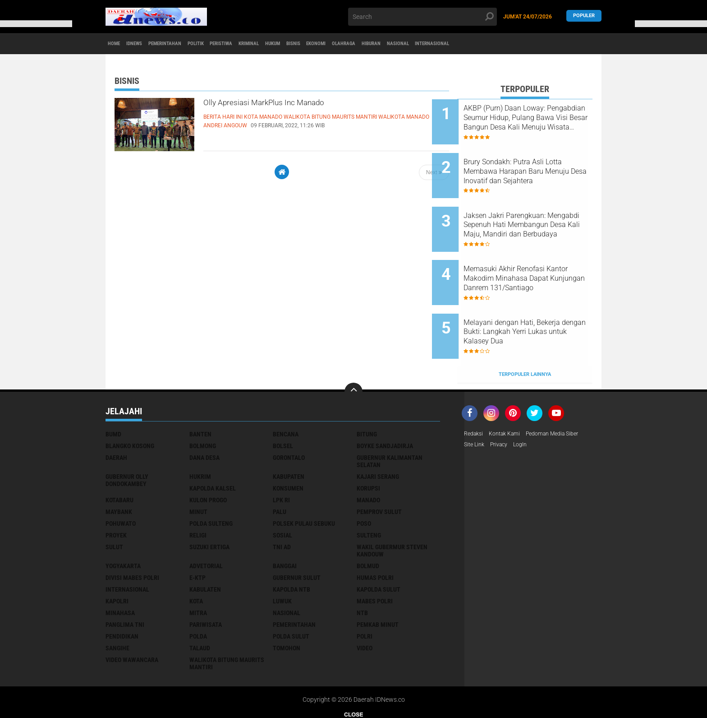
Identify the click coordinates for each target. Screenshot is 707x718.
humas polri (375, 538)
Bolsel (283, 406)
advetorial (206, 526)
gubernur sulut (297, 538)
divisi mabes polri (132, 538)
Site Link (475, 406)
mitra (198, 573)
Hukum (339, 44)
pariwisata (205, 584)
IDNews (146, 44)
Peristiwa (267, 44)
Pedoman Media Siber (564, 394)
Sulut (114, 507)
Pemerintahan (189, 44)
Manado (368, 460)
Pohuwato (121, 483)
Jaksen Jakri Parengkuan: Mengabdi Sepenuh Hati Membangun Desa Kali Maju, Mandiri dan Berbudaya (534, 209)
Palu (279, 472)
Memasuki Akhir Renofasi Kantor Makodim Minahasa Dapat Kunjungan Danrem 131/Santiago (532, 255)
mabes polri (375, 561)
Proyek (116, 495)
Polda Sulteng (211, 483)
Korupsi (368, 448)
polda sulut (291, 596)
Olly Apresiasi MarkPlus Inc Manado (294, 105)
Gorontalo (289, 418)
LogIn (527, 406)
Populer (584, 16)
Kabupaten (288, 436)
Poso (364, 483)
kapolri (117, 561)
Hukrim (200, 436)
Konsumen (288, 448)
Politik (231, 44)
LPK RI (281, 460)
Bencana (285, 394)
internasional (127, 549)
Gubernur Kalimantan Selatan (389, 421)
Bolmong (202, 406)
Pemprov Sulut (379, 472)
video (364, 608)
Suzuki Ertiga (209, 507)
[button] (36, 23)
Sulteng (369, 495)
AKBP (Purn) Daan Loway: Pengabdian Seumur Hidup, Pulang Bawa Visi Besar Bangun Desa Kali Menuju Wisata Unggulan (532, 118)
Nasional (511, 44)
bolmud (368, 526)
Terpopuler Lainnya (525, 335)
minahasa (120, 573)
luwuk (282, 561)
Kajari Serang (378, 436)
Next (434, 172)
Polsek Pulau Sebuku (304, 483)
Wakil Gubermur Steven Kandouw (392, 511)
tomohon (286, 608)
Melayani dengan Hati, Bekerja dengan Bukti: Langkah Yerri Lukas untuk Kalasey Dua (537, 300)
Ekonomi (401, 44)
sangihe (117, 608)
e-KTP (197, 538)
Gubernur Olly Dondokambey (127, 440)
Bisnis (369, 44)
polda (198, 596)
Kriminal (306, 44)
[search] (422, 17)
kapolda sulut (378, 549)
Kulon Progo (208, 460)
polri (364, 596)
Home (118, 44)
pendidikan (122, 596)
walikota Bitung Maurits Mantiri (226, 623)
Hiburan (475, 44)
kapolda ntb (291, 549)
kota (196, 561)
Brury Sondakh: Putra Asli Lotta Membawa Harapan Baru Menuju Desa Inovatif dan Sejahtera (531, 163)
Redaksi (475, 394)
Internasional (557, 44)
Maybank (119, 472)
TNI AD (282, 507)
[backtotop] (353, 352)
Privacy (503, 406)
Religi (198, 495)
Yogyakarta (123, 526)
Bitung (367, 394)
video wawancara (132, 620)
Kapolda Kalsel (212, 448)
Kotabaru (119, 460)
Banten (200, 394)
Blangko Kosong (130, 406)
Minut (198, 472)
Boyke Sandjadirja (385, 406)
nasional (286, 573)
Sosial (282, 495)
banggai (285, 526)
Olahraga (438, 44)
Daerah (116, 418)
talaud (199, 608)
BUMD (113, 394)
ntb (362, 573)
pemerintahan (294, 584)
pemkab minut (378, 584)
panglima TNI (125, 584)
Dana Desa (204, 418)
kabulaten (205, 549)
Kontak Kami (510, 394)
